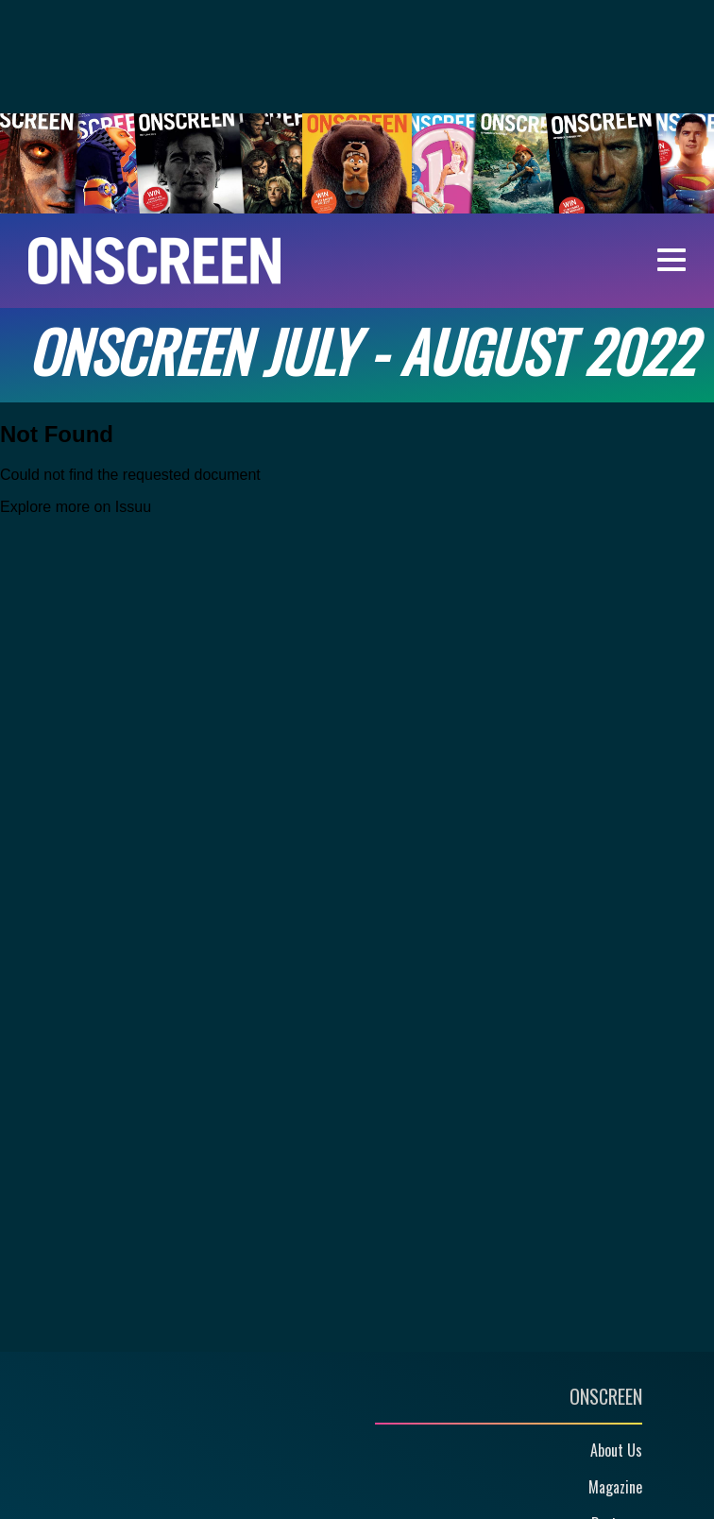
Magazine (615, 1487)
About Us (616, 1450)
